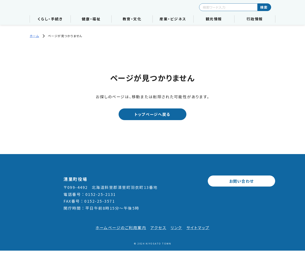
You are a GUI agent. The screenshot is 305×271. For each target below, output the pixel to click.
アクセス (158, 227)
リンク (176, 227)
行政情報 (255, 18)
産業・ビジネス (172, 18)
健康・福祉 (91, 18)
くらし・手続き (50, 18)
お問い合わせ (241, 181)
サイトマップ (197, 227)
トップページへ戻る (152, 114)
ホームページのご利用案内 (121, 227)
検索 (264, 7)
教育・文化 (132, 18)
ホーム (34, 36)
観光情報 (214, 18)
